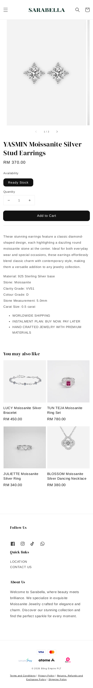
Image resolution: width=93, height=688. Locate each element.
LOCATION (18, 561)
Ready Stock (18, 182)
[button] (6, 10)
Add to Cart (46, 215)
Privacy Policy (46, 675)
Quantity (9, 191)
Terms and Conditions (22, 675)
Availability (11, 173)
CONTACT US (21, 567)
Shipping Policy (58, 679)
